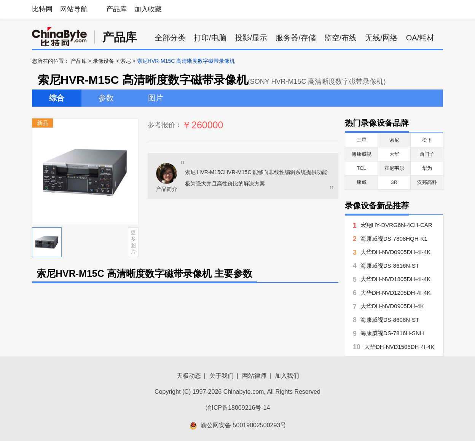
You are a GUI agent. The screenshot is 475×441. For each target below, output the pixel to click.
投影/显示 (251, 38)
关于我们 (221, 375)
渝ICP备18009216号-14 (238, 407)
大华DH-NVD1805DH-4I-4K (395, 279)
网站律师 (254, 375)
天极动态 (189, 375)
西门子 (426, 154)
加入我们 (287, 375)
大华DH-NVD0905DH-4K (392, 306)
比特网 (42, 9)
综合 (56, 98)
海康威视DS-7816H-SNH (392, 333)
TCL (361, 168)
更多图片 (133, 241)
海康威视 (361, 154)
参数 (106, 98)
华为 (427, 168)
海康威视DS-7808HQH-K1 (393, 238)
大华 (394, 154)
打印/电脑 (210, 38)
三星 (362, 140)
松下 (427, 140)
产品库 (116, 9)
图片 (155, 98)
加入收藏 (148, 9)
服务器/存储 (296, 38)
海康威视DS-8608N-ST (389, 319)
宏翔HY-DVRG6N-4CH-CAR (396, 225)
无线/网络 (381, 38)
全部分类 (170, 38)
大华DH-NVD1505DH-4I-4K (399, 347)
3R (394, 182)
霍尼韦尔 (394, 168)
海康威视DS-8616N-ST (389, 265)
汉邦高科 (427, 182)
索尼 (125, 61)
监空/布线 (340, 38)
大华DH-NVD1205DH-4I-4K (395, 292)
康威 (362, 182)
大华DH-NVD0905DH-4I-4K (395, 252)
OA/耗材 (420, 38)
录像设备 (103, 61)
